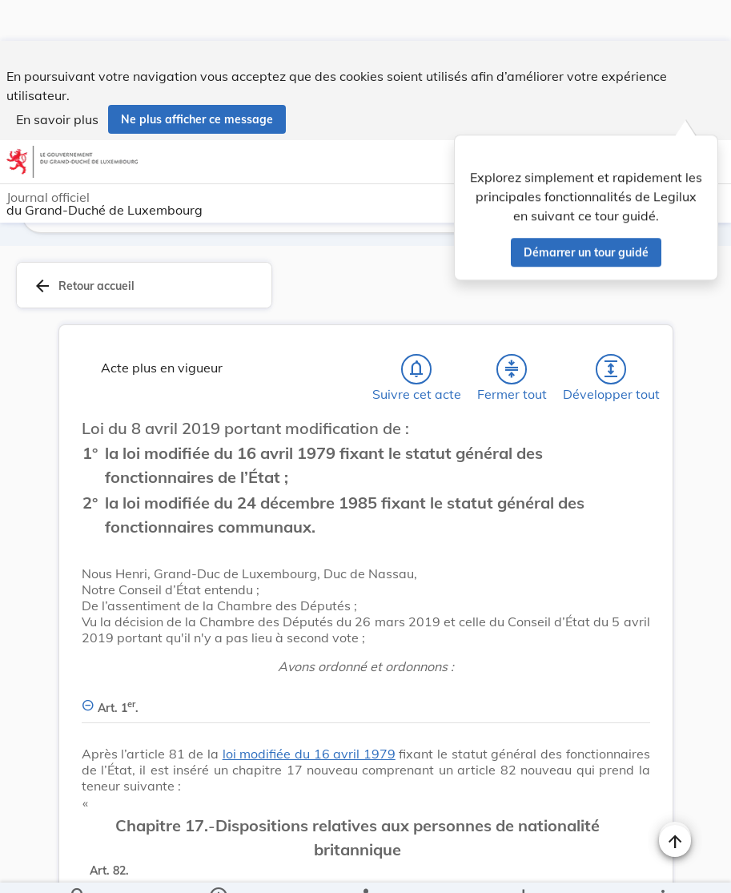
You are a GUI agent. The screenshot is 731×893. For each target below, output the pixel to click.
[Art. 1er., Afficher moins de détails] (366, 702)
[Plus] (662, 867)
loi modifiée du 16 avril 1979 (309, 757)
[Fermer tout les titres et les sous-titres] (511, 372)
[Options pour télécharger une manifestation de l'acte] (523, 867)
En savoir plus (57, 78)
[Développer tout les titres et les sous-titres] (611, 372)
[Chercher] (78, 867)
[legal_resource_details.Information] (217, 867)
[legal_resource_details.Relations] (365, 867)
